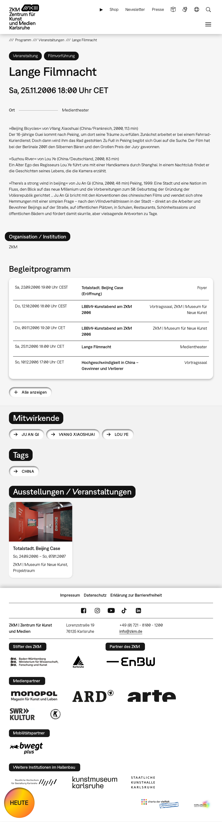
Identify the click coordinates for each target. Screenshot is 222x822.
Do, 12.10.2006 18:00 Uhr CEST (41, 306)
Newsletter (135, 9)
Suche (208, 9)
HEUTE (19, 802)
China (28, 471)
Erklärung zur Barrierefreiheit (136, 595)
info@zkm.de (130, 631)
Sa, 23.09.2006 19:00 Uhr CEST (41, 287)
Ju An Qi (30, 434)
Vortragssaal (161, 306)
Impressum (70, 595)
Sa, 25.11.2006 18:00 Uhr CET (39, 346)
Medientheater (75, 110)
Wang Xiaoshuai (77, 434)
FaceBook (83, 610)
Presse (158, 9)
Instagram (97, 610)
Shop (114, 9)
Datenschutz (95, 595)
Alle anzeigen (34, 392)
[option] (42, 540)
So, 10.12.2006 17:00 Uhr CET (39, 362)
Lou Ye (122, 434)
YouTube (111, 610)
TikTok (124, 610)
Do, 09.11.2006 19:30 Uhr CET (40, 327)
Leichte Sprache (173, 9)
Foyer (202, 287)
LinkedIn (138, 610)
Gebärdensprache (185, 9)
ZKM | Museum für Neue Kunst (180, 328)
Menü (208, 24)
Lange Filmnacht (96, 346)
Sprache (196, 9)
